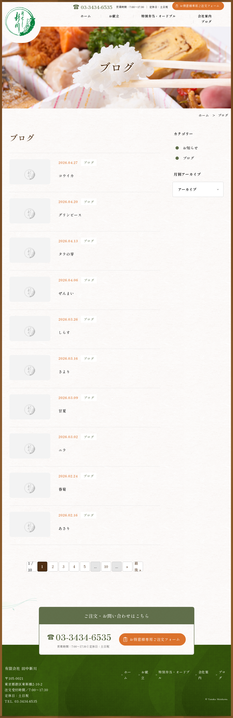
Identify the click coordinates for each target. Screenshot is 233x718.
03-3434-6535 (96, 7)
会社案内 (205, 16)
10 (106, 566)
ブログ (206, 21)
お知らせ (190, 147)
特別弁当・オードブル (158, 16)
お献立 (114, 16)
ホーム (86, 16)
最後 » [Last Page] (138, 566)
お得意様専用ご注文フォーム (199, 6)
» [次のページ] (127, 566)
